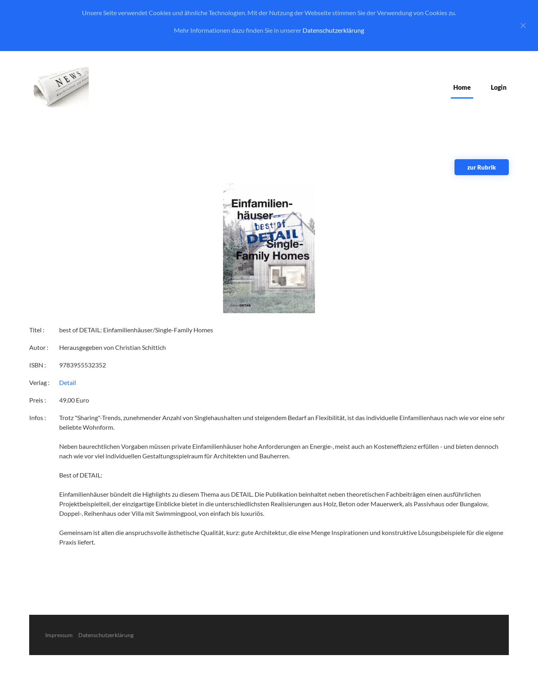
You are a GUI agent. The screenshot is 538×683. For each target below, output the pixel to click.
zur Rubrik (481, 167)
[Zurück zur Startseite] (59, 87)
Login (498, 87)
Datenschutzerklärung (333, 30)
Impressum (59, 635)
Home (462, 87)
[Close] (523, 25)
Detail (67, 382)
